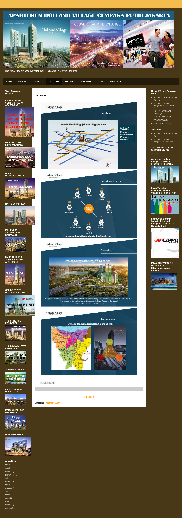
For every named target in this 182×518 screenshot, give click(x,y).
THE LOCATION (161, 123)
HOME (9, 81)
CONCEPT (23, 81)
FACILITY (38, 81)
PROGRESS (86, 81)
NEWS (100, 81)
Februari (8, 471)
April (7, 501)
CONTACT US (115, 81)
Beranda (89, 396)
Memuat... (155, 153)
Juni (7, 498)
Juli (6, 478)
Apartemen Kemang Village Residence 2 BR (164, 104)
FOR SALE (70, 81)
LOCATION (54, 81)
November (9, 475)
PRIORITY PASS (161, 117)
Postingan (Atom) (52, 403)
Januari (8, 508)
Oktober (8, 465)
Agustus (8, 488)
